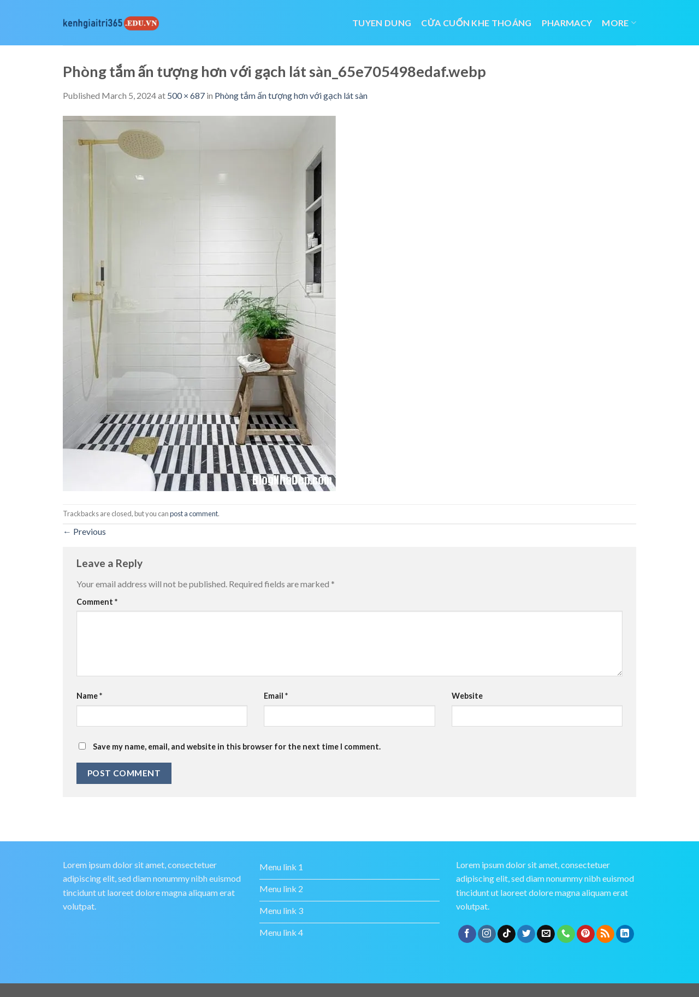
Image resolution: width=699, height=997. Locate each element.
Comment (96, 601)
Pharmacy (567, 22)
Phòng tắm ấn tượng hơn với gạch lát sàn (291, 95)
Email (276, 695)
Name (89, 695)
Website (467, 695)
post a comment (194, 513)
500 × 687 (186, 95)
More (619, 22)
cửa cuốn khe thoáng (476, 22)
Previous (84, 531)
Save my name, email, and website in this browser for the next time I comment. (237, 746)
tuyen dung (381, 22)
